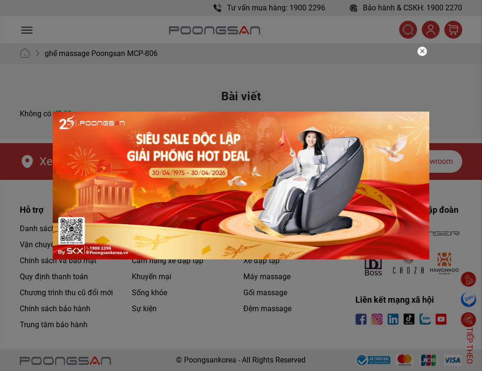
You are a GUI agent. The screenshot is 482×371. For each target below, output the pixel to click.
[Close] (422, 51)
